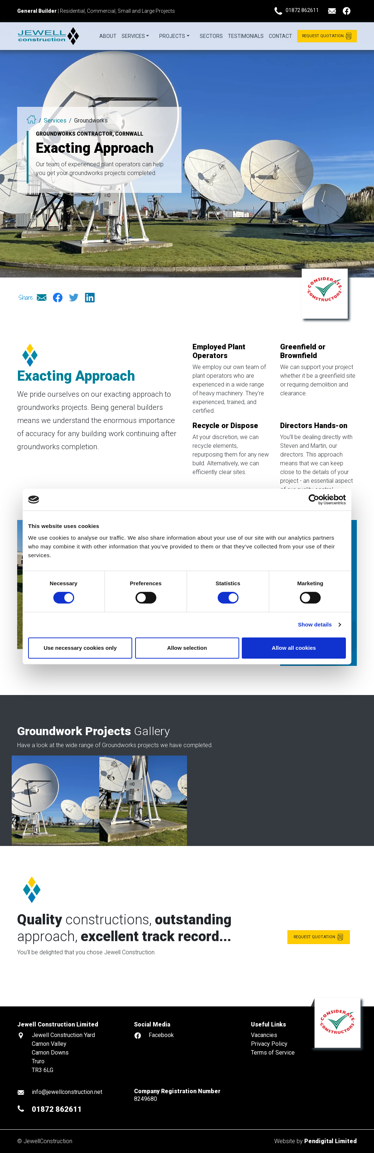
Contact (280, 36)
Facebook (161, 1035)
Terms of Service (273, 1052)
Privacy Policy (269, 1043)
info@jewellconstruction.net (67, 1091)
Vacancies (264, 1035)
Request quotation (319, 959)
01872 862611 (302, 10)
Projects (172, 36)
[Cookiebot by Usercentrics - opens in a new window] (314, 499)
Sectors (211, 36)
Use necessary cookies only (80, 648)
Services (133, 36)
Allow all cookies (294, 648)
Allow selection (187, 648)
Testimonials (246, 36)
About (108, 36)
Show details (315, 624)
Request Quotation (327, 36)
